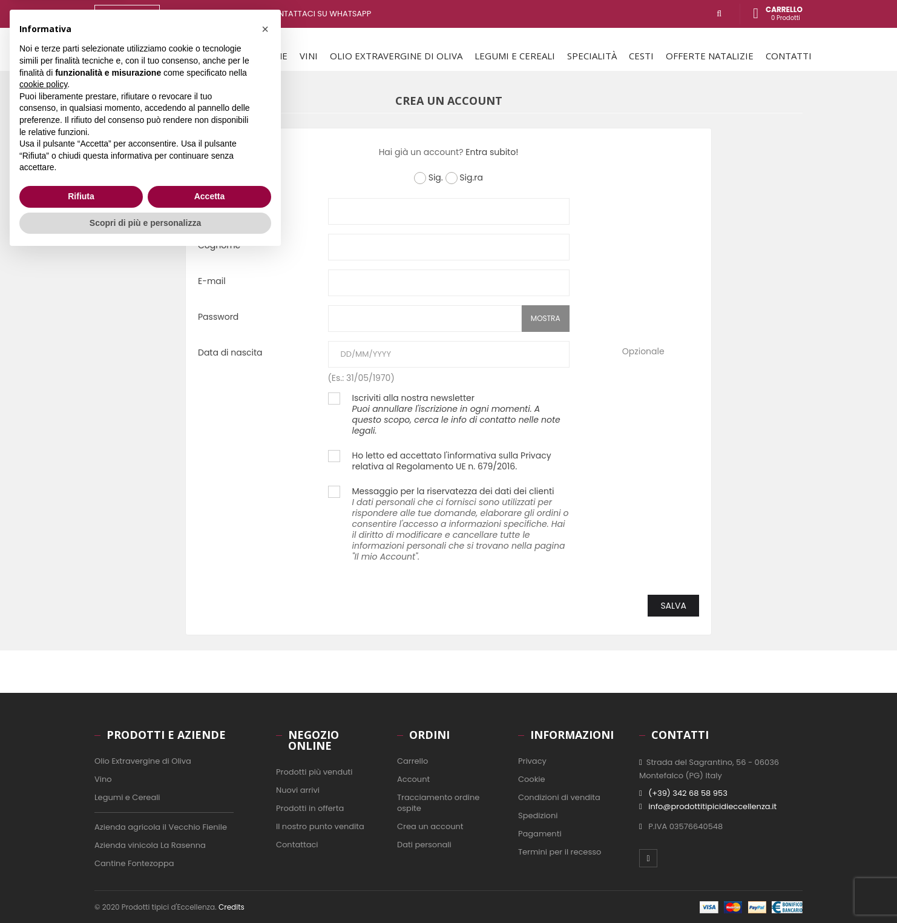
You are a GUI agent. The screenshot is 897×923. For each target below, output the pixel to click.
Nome (210, 209)
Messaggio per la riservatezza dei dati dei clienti (461, 524)
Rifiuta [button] (81, 863)
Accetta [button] (209, 863)
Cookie (531, 779)
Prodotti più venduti (314, 772)
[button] (265, 696)
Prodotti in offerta (310, 808)
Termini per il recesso (559, 852)
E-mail (212, 280)
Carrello (412, 761)
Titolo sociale (225, 178)
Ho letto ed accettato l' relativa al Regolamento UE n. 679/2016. (451, 461)
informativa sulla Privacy (499, 455)
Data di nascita (230, 352)
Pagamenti (540, 833)
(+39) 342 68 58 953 (688, 793)
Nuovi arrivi (298, 790)
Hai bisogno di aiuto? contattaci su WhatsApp (273, 13)
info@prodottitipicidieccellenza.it (712, 806)
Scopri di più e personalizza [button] (145, 890)
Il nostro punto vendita (320, 826)
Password (218, 316)
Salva (673, 606)
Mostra (545, 318)
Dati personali (424, 844)
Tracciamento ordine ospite (438, 803)
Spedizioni (537, 815)
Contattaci (297, 844)
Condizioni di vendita (559, 797)
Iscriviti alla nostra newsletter (456, 414)
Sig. (428, 178)
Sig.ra (464, 178)
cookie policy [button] (43, 751)
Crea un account (430, 826)
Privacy (532, 761)
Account (413, 779)
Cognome (219, 245)
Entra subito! (491, 152)
